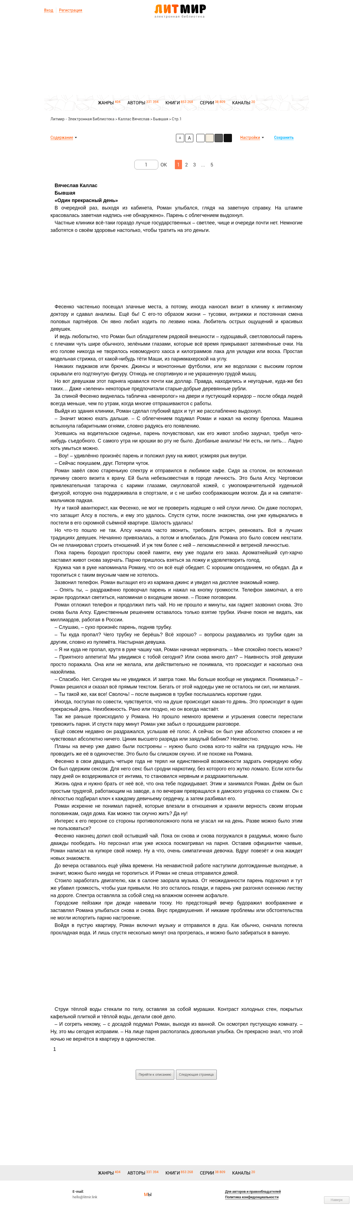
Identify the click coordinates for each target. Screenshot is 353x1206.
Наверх (337, 1200)
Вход (48, 10)
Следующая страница (196, 1075)
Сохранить (284, 137)
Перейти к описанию (155, 1075)
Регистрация (70, 10)
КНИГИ (172, 102)
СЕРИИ (207, 102)
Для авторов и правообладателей (253, 1191)
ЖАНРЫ (106, 102)
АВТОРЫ (136, 102)
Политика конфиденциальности (252, 1197)
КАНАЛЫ (241, 102)
